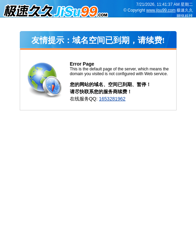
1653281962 (112, 98)
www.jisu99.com (161, 10)
